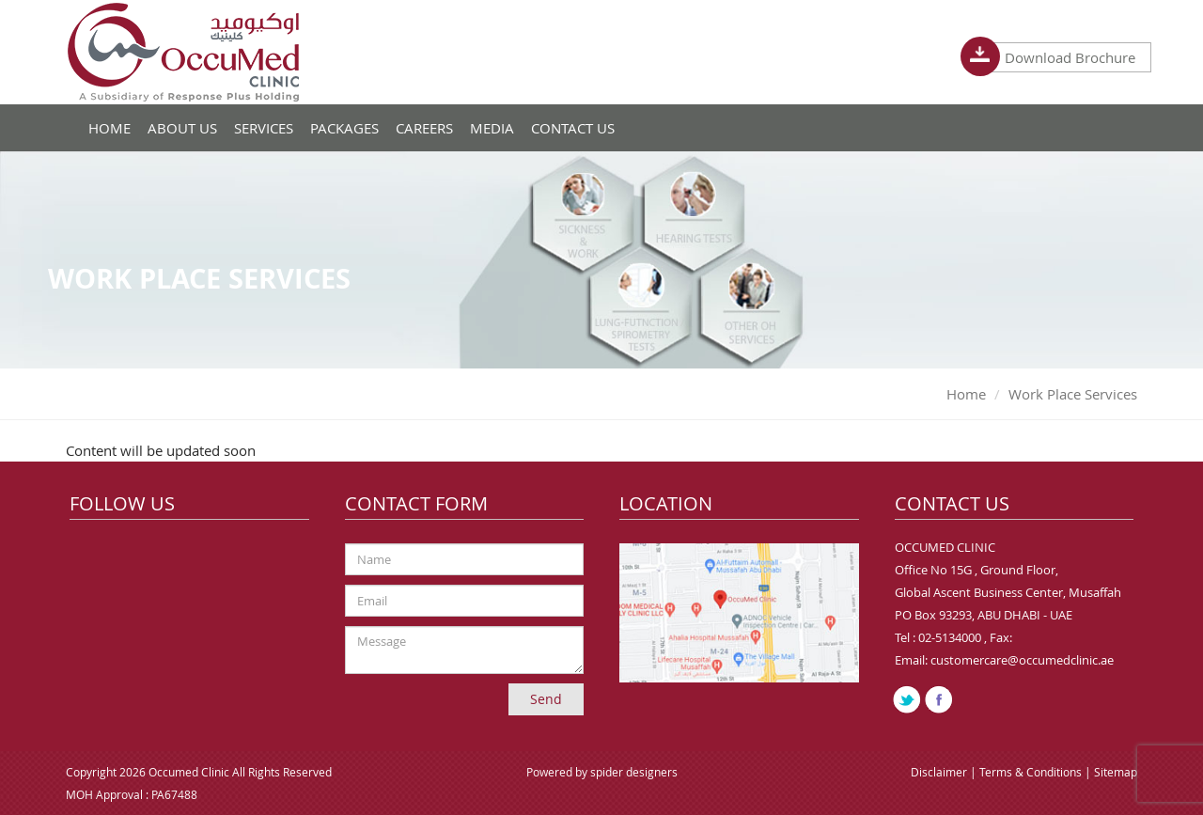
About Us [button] (182, 127)
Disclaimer (940, 771)
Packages (344, 127)
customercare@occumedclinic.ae (1022, 659)
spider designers (634, 771)
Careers (424, 127)
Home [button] (109, 127)
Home (966, 393)
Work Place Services (1072, 393)
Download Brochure (1062, 57)
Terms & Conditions (1032, 771)
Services (263, 127)
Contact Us (573, 127)
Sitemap (1115, 771)
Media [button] (492, 127)
